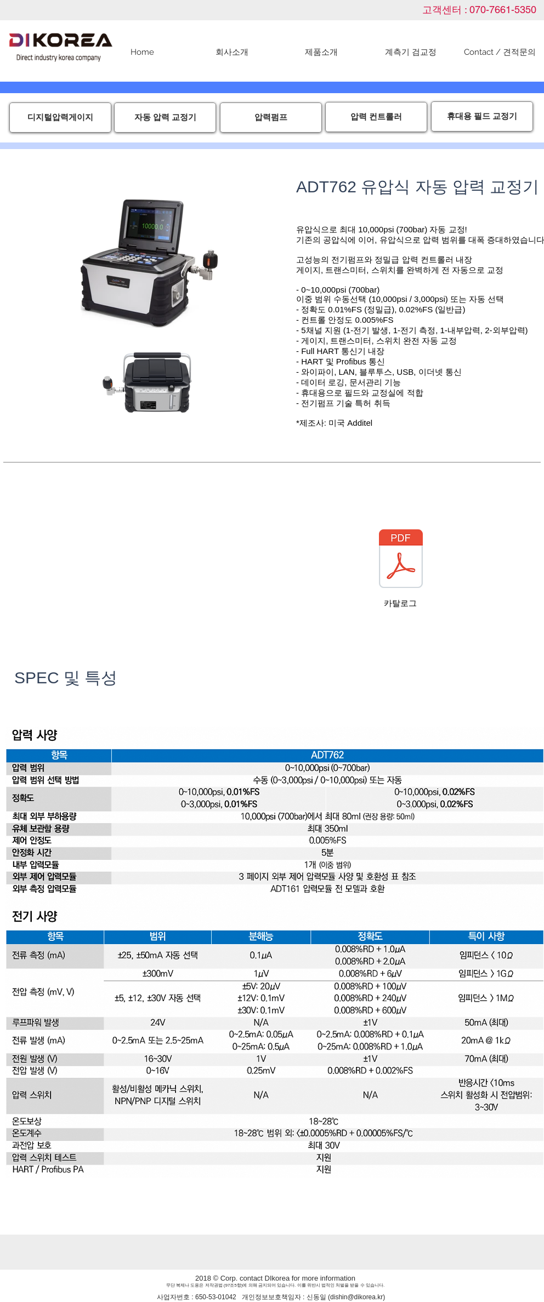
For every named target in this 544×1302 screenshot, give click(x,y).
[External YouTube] (145, 566)
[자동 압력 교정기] (165, 117)
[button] (321, 52)
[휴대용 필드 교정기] (482, 116)
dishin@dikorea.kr (356, 1297)
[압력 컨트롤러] (376, 117)
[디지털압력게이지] (60, 117)
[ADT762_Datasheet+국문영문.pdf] (401, 560)
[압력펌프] (271, 117)
